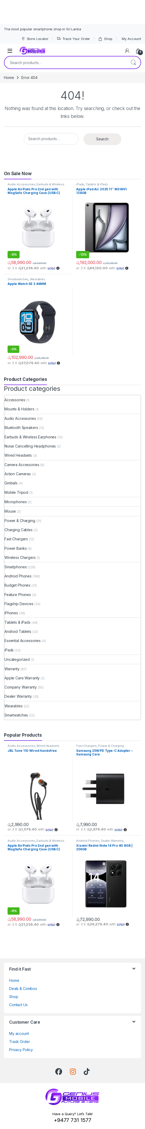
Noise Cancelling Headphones (30, 446)
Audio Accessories (21, 184)
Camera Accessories (21, 464)
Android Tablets (17, 631)
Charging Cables (18, 530)
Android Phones (18, 576)
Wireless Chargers (20, 557)
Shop (105, 39)
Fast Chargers (16, 539)
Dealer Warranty (18, 696)
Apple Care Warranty (22, 678)
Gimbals (10, 483)
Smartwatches (18, 279)
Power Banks (15, 548)
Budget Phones (17, 585)
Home (9, 77)
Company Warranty (20, 687)
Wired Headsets (18, 455)
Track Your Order (73, 39)
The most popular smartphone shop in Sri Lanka (42, 29)
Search (133, 62)
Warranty (12, 669)
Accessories (14, 400)
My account (19, 1033)
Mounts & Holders (19, 409)
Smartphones (15, 567)
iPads (80, 184)
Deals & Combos (23, 988)
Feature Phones (17, 594)
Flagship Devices (18, 603)
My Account (131, 39)
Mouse (10, 511)
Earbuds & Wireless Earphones (30, 437)
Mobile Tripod (16, 492)
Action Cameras (17, 474)
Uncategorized (17, 659)
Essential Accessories (22, 640)
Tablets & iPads (97, 184)
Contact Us (18, 1004)
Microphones (15, 502)
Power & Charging (19, 520)
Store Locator (35, 39)
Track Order (19, 1041)
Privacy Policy (21, 1049)
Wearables (37, 279)
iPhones (11, 613)
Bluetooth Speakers (21, 427)
